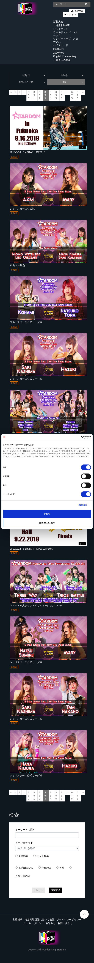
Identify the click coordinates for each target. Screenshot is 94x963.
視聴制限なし (25, 867)
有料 (61, 867)
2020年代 (58, 49)
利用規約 (18, 919)
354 (50, 95)
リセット (38, 890)
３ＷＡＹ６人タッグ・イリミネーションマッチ (36, 605)
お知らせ (51, 923)
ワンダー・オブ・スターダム (65, 40)
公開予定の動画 (62, 60)
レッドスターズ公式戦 (22, 208)
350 (28, 95)
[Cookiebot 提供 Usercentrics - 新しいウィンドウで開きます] (75, 437)
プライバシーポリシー (69, 919)
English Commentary (64, 56)
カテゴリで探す (24, 843)
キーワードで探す (25, 829)
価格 (72, 81)
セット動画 (42, 856)
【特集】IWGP (61, 25)
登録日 (33, 75)
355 (56, 95)
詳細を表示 (83, 505)
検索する (56, 890)
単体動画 (23, 856)
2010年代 (58, 52)
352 (39, 95)
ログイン (71, 14)
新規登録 (79, 11)
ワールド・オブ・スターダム (65, 34)
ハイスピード (60, 45)
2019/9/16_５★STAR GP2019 (27, 152)
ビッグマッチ (60, 29)
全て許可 (47, 514)
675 (72, 95)
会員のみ (46, 867)
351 (34, 95)
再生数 (71, 75)
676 (77, 95)
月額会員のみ (22, 875)
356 (61, 95)
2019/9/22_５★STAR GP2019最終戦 (31, 548)
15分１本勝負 (17, 265)
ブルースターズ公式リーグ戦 (26, 322)
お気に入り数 (32, 81)
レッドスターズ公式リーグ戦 (26, 378)
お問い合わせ (65, 923)
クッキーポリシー (33, 923)
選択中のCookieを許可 (47, 523)
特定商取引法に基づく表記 (39, 919)
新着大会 (58, 21)
